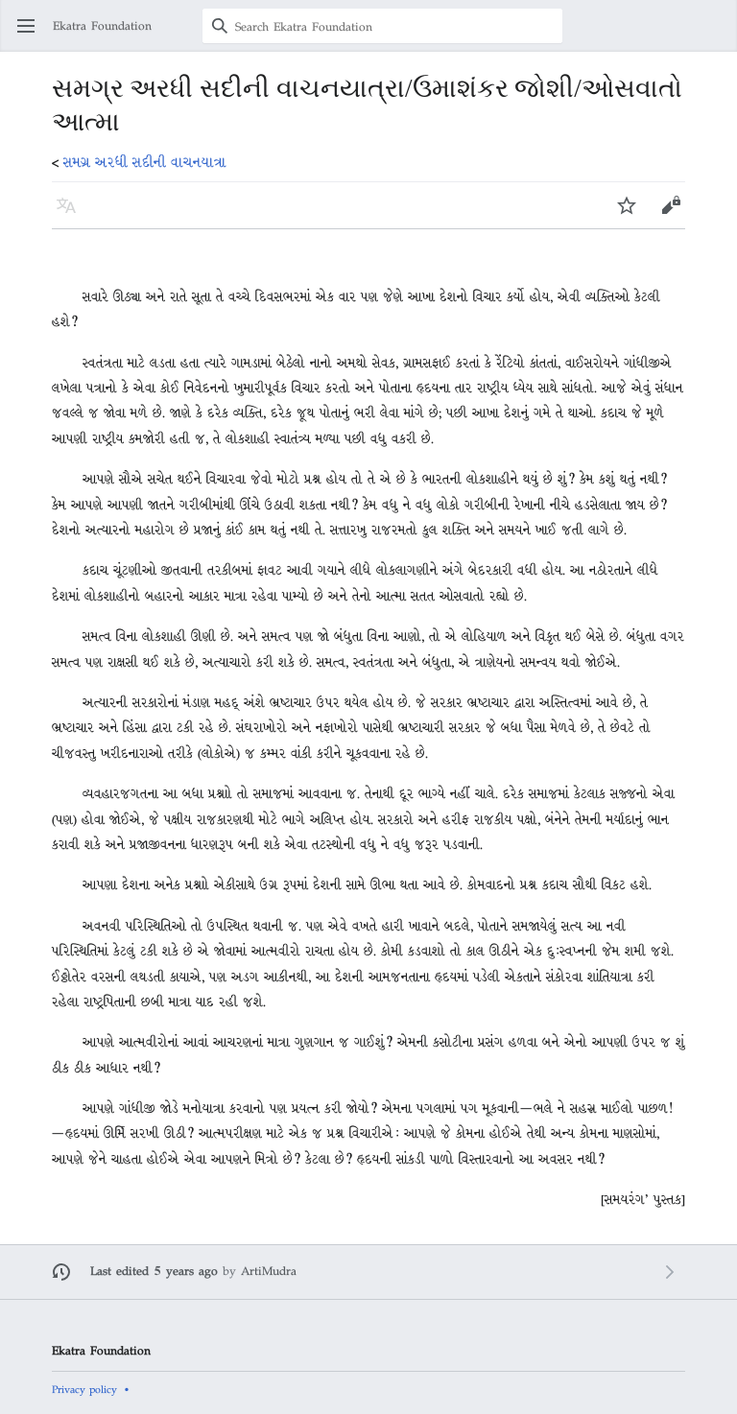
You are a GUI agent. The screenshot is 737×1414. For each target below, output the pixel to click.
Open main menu (32, 35)
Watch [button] (633, 214)
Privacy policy (84, 1389)
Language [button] (72, 214)
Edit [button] (671, 214)
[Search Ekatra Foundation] (382, 26)
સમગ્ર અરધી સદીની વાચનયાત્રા (144, 162)
